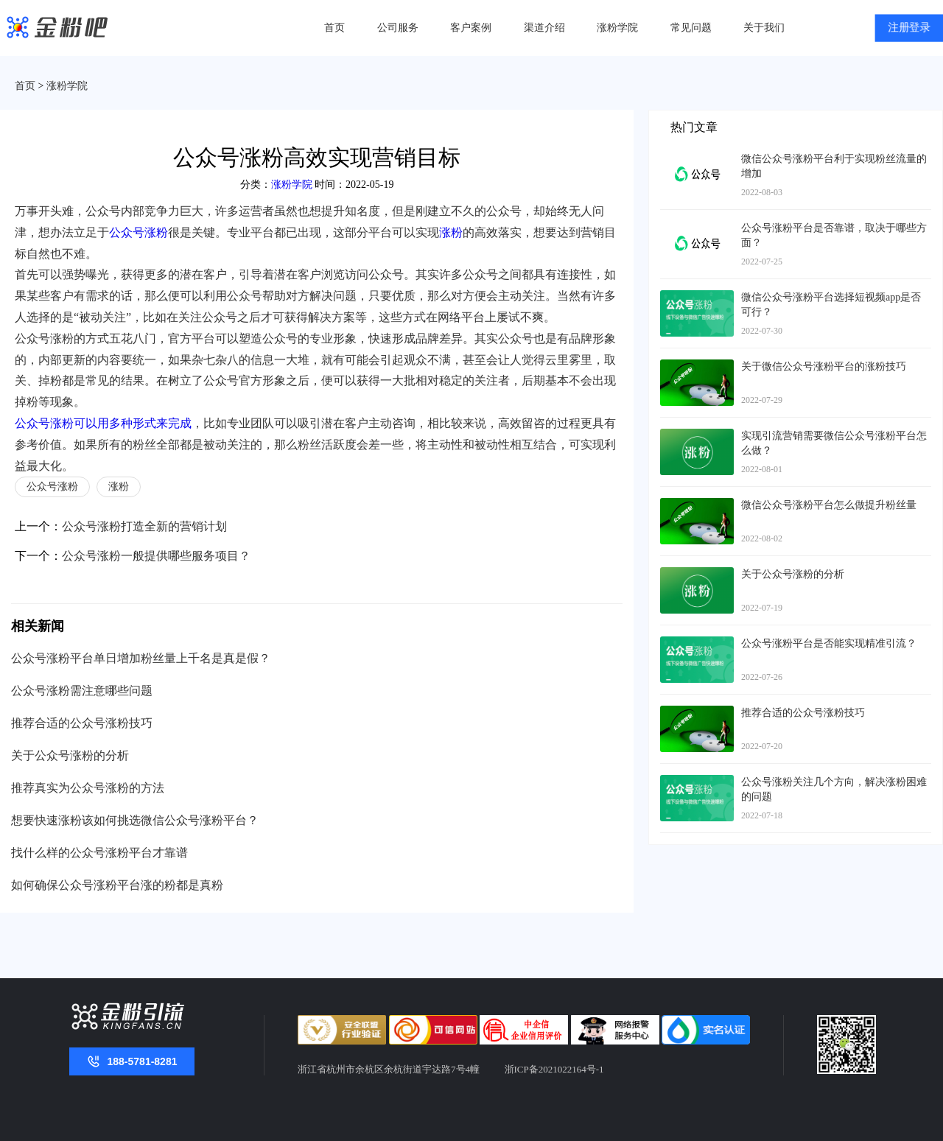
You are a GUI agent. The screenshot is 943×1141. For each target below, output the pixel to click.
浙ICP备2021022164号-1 (554, 1069)
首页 (334, 27)
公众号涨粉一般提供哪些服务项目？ (156, 556)
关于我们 (764, 27)
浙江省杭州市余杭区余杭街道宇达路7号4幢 (389, 1069)
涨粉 (451, 232)
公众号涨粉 (138, 232)
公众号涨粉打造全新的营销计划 (144, 526)
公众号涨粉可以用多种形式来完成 (103, 423)
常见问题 (691, 27)
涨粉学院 (617, 27)
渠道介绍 (544, 27)
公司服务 (397, 27)
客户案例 (470, 27)
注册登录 (909, 28)
